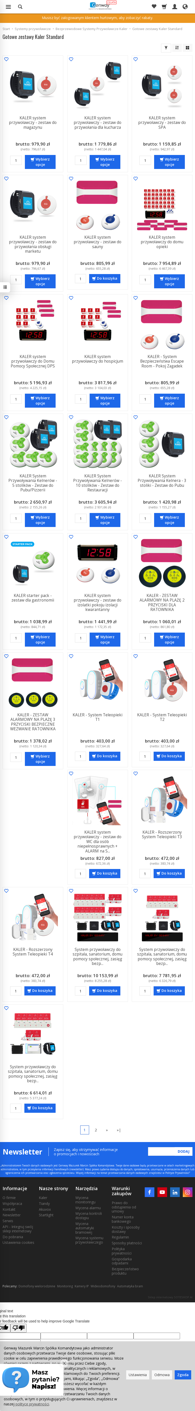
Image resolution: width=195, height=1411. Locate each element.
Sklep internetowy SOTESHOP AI (170, 1297)
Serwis (8, 1220)
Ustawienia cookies (18, 1242)
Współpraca (12, 1203)
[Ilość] (16, 160)
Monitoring (65, 1286)
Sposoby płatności (127, 1243)
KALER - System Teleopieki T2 (162, 717)
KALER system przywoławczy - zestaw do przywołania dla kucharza (97, 122)
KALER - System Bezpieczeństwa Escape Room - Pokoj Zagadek (162, 361)
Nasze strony (53, 1188)
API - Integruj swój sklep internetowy (18, 1228)
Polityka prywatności (122, 1251)
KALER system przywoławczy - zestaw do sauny (97, 242)
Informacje (15, 1188)
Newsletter (12, 1215)
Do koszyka (107, 278)
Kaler (43, 1197)
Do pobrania (13, 1236)
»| (119, 1129)
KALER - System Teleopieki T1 (97, 717)
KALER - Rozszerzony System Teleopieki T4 (33, 952)
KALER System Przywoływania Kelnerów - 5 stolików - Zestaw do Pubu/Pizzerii (32, 483)
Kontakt (9, 1209)
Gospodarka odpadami (122, 1261)
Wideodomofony (103, 1286)
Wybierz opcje (43, 162)
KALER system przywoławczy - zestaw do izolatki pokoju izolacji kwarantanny (97, 602)
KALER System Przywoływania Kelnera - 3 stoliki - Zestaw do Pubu (162, 480)
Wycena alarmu (88, 1207)
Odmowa (162, 1374)
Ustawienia (138, 1374)
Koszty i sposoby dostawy (126, 1229)
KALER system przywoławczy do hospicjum (97, 359)
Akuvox (45, 1209)
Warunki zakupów (122, 1190)
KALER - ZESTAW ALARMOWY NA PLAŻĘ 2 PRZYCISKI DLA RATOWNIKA (162, 602)
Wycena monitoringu (85, 1199)
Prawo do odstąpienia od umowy (124, 1207)
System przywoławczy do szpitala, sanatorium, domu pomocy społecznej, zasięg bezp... (97, 956)
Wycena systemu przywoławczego (89, 1240)
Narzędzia (86, 1188)
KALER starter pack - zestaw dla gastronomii (32, 598)
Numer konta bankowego (123, 1219)
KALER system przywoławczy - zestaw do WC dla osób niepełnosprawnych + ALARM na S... (97, 842)
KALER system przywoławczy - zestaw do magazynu (33, 122)
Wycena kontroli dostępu (88, 1215)
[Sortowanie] (177, 48)
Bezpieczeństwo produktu (125, 1271)
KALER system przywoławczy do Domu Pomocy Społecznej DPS (33, 361)
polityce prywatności (32, 1404)
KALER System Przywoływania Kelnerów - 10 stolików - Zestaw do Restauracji (97, 483)
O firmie (9, 1197)
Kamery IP (82, 1286)
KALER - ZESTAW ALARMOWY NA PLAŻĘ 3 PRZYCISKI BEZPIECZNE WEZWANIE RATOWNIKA (33, 722)
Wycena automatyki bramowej (84, 1228)
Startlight (46, 1215)
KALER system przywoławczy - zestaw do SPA (162, 122)
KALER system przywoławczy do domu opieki (162, 242)
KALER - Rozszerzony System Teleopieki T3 (162, 834)
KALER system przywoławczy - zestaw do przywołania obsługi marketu (33, 244)
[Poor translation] (18, 1328)
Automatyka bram (130, 1286)
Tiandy (44, 1203)
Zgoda (183, 1374)
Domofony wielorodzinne (37, 1286)
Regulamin (120, 1237)
